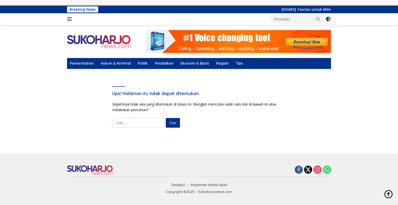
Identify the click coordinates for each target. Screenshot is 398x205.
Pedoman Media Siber (209, 185)
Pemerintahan (82, 63)
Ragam (222, 63)
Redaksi (178, 185)
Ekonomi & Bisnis (194, 63)
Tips (239, 63)
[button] (318, 19)
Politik (143, 63)
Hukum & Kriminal (116, 63)
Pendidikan (164, 63)
